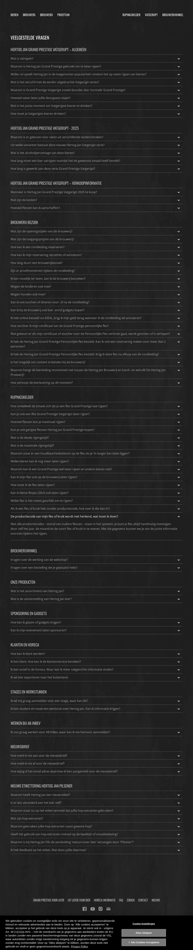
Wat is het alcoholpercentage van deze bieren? (96, 152)
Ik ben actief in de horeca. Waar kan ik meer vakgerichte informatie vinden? (96, 669)
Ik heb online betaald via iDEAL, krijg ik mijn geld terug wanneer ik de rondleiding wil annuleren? (96, 318)
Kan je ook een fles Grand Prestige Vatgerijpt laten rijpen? (96, 414)
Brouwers (29, 14)
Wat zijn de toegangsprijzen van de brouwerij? (96, 239)
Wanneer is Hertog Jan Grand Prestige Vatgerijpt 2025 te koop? (96, 192)
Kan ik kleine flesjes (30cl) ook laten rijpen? (96, 492)
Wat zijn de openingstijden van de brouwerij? (96, 231)
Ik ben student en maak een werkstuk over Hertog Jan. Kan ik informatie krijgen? (96, 708)
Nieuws (156, 900)
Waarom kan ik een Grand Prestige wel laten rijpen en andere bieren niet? (96, 469)
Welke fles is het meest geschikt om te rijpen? (96, 500)
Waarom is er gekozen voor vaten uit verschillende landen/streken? (96, 137)
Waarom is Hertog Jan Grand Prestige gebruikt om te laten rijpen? (96, 66)
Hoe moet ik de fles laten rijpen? (96, 485)
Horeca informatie (105, 900)
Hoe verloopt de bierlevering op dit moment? (96, 382)
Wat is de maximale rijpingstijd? (96, 445)
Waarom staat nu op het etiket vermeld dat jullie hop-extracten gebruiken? (96, 810)
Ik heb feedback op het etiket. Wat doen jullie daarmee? (96, 850)
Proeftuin (63, 14)
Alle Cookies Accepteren (145, 942)
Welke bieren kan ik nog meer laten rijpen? (96, 461)
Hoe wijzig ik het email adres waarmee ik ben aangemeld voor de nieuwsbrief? (96, 771)
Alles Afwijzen (144, 932)
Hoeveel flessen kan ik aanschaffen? (96, 207)
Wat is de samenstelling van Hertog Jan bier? (96, 598)
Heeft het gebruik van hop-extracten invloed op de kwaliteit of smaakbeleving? (96, 834)
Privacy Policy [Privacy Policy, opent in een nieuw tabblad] (79, 946)
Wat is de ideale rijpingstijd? (96, 437)
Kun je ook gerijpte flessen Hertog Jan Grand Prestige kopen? (96, 429)
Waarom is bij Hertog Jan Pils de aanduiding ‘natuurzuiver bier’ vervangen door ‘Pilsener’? (96, 842)
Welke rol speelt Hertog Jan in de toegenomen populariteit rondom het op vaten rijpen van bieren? (96, 74)
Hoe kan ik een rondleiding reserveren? (96, 247)
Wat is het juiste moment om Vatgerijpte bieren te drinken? (96, 105)
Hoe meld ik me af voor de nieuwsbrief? (96, 763)
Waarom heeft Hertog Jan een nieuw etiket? (96, 794)
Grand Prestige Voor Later (48, 900)
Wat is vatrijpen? (96, 58)
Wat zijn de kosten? (96, 200)
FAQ (121, 900)
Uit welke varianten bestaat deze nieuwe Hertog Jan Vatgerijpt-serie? (96, 145)
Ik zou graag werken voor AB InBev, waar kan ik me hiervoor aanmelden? (96, 732)
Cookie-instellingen (144, 923)
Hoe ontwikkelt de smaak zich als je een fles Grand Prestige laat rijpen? (96, 406)
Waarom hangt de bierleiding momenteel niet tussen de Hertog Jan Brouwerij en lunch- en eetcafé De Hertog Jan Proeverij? (96, 372)
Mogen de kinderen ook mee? (96, 286)
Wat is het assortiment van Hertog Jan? (96, 591)
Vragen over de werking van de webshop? (96, 559)
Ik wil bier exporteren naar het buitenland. (96, 677)
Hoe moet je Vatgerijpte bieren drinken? (96, 113)
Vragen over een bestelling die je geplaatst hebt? (96, 567)
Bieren (14, 14)
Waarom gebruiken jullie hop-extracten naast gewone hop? (96, 826)
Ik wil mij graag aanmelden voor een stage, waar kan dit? (96, 700)
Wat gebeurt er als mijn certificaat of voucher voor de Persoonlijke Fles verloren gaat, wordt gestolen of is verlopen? (96, 333)
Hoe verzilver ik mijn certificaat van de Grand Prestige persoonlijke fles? (96, 325)
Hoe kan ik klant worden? (96, 653)
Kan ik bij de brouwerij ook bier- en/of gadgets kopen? (96, 310)
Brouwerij (46, 14)
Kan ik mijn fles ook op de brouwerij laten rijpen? (96, 477)
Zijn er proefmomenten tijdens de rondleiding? (96, 270)
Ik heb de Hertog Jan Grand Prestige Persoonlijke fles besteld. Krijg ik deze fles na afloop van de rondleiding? (96, 354)
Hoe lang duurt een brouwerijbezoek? (96, 262)
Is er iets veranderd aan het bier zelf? (96, 802)
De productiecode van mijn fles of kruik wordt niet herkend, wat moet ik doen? (96, 516)
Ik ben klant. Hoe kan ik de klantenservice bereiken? (96, 661)
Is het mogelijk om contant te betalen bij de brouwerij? (96, 362)
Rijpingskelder (131, 14)
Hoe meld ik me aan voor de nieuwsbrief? (96, 755)
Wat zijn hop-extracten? (96, 818)
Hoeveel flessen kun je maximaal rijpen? (96, 421)
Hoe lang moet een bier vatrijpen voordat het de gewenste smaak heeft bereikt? (96, 160)
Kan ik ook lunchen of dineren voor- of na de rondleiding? (96, 302)
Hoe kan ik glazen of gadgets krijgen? (96, 622)
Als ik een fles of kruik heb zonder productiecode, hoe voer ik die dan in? (96, 508)
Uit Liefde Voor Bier (79, 900)
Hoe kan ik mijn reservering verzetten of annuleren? (96, 255)
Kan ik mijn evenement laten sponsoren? (96, 630)
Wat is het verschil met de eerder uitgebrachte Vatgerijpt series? (96, 82)
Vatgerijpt (151, 14)
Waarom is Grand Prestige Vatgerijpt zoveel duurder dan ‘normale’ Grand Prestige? (96, 90)
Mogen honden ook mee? (96, 294)
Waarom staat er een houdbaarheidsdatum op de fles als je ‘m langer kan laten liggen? (96, 453)
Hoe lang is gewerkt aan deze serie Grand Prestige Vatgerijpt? (96, 168)
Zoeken (131, 900)
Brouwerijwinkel (172, 14)
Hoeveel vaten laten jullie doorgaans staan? (96, 97)
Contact (143, 900)
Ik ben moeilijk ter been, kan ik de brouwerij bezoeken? (96, 278)
